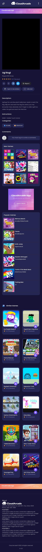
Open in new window (12, 89)
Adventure (18, 125)
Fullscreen (28, 89)
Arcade (6, 125)
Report (26, 83)
